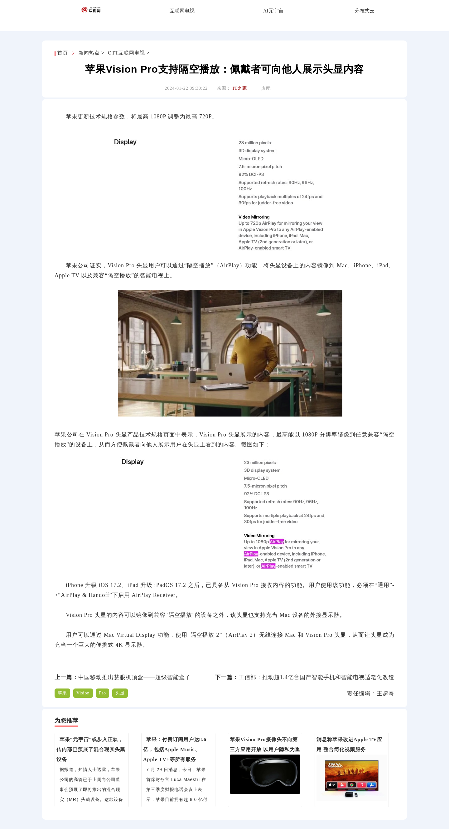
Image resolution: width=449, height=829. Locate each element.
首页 (63, 52)
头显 (120, 693)
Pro (102, 693)
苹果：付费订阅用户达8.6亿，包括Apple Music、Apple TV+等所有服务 (174, 749)
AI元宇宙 (273, 10)
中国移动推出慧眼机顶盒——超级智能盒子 (134, 677)
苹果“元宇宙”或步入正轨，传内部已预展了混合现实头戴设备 (90, 749)
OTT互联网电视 (126, 52)
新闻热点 (89, 52)
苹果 (62, 693)
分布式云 (364, 10)
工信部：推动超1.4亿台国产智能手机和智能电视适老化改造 (317, 677)
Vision (83, 693)
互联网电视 (182, 10)
